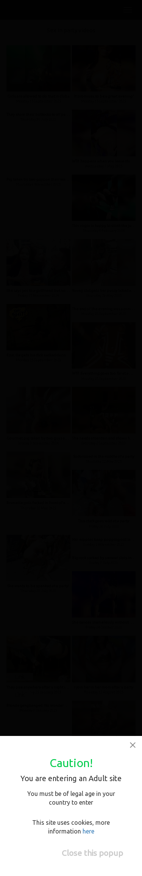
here (88, 831)
